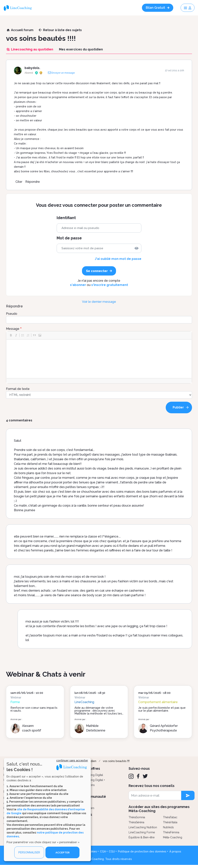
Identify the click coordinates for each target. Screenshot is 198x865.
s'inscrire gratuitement (109, 285)
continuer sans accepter (72, 760)
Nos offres (91, 768)
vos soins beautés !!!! (116, 761)
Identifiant (66, 218)
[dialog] (47, 809)
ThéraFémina (171, 832)
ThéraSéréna (136, 822)
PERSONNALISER (29, 852)
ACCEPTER (62, 852)
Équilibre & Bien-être (141, 837)
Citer (18, 182)
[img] (136, 248)
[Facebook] (138, 776)
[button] (11, 335)
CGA (103, 851)
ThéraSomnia (137, 817)
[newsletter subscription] (188, 795)
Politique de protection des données (142, 851)
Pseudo (11, 314)
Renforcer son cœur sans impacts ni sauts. (33, 709)
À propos (175, 851)
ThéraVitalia (170, 822)
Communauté (94, 796)
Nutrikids (168, 827)
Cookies (91, 851)
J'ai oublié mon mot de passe (118, 259)
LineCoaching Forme (142, 832)
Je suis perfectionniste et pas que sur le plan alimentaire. (162, 709)
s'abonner (78, 285)
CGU (112, 851)
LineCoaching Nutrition (143, 827)
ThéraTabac (170, 817)
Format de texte (18, 389)
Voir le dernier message (99, 302)
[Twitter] (145, 776)
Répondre (32, 182)
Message (12, 329)
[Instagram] (131, 776)
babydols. (32, 68)
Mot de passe (69, 238)
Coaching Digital (93, 775)
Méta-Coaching (172, 837)
